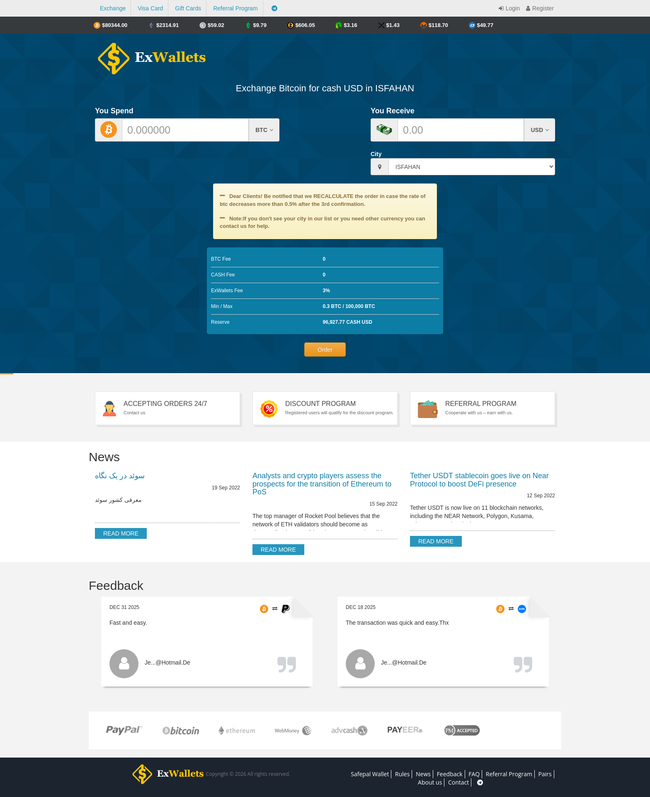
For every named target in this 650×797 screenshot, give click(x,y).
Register (539, 8)
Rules (402, 774)
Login (508, 8)
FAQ (474, 774)
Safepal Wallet (370, 774)
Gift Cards (188, 8)
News (423, 774)
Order (325, 349)
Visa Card (150, 8)
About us (430, 782)
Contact (458, 782)
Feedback (450, 774)
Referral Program (235, 8)
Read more (120, 533)
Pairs (545, 774)
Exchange (113, 8)
